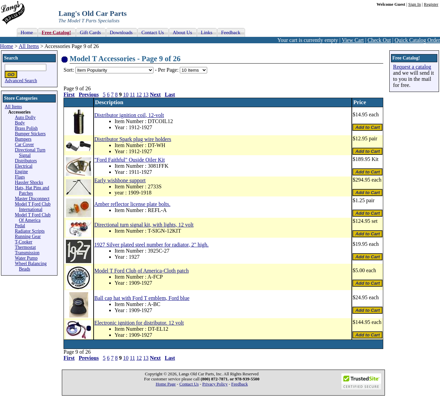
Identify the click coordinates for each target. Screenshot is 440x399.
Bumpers (23, 139)
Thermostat (25, 247)
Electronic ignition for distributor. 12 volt (139, 323)
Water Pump (26, 258)
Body (20, 122)
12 (139, 94)
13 (146, 94)
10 (125, 94)
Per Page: (169, 70)
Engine (21, 171)
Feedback (239, 384)
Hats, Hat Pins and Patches (32, 190)
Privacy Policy (215, 384)
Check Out (379, 40)
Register (431, 4)
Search (11, 58)
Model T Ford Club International (33, 207)
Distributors (26, 160)
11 (132, 94)
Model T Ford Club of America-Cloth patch (141, 271)
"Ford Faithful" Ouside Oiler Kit (129, 160)
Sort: (69, 70)
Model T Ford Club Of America (33, 217)
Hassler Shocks (29, 182)
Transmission (27, 252)
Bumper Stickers (30, 133)
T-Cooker (23, 241)
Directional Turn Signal (30, 152)
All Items (29, 46)
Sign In (414, 4)
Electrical (23, 166)
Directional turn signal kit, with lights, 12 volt (144, 225)
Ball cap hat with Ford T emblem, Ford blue (142, 298)
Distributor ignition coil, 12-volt (129, 115)
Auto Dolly (25, 117)
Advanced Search (21, 80)
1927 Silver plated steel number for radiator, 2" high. (151, 245)
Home (6, 46)
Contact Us (189, 384)
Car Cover (24, 144)
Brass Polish (26, 128)
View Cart (353, 40)
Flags (20, 177)
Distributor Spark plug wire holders (132, 139)
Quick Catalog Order (417, 40)
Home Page (166, 384)
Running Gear (28, 236)
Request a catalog (412, 67)
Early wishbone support (120, 180)
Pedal (20, 225)
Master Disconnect (32, 198)
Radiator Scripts (30, 231)
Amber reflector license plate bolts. (132, 204)
